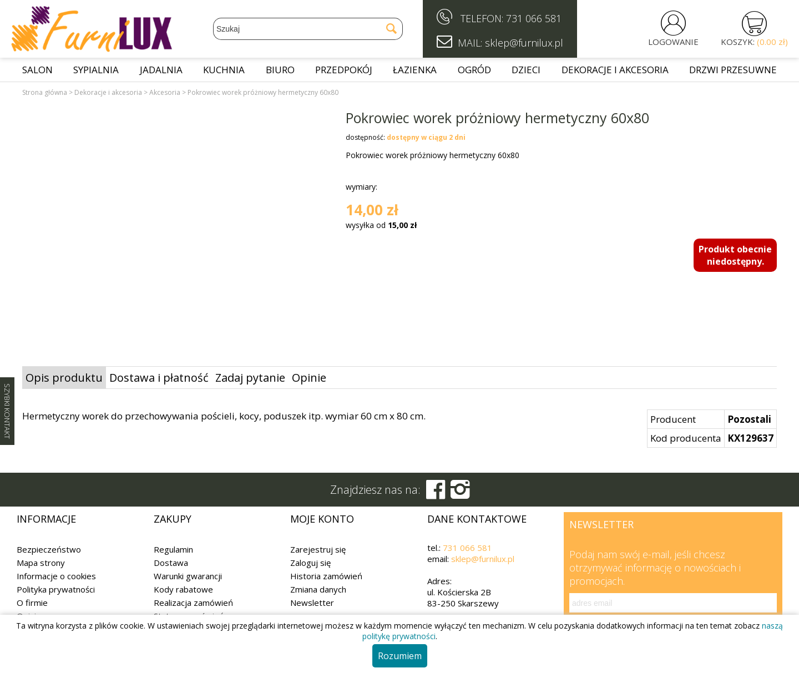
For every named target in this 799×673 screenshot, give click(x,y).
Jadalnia (161, 69)
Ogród (474, 69)
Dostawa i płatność (159, 377)
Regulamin (173, 549)
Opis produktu (64, 377)
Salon (37, 69)
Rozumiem (400, 656)
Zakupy (172, 518)
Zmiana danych (318, 589)
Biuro (280, 69)
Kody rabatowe (183, 589)
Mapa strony (41, 562)
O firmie (32, 602)
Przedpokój (343, 69)
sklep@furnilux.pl (482, 558)
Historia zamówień (326, 575)
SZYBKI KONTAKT (7, 411)
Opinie (309, 377)
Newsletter (312, 602)
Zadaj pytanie (250, 377)
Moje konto (322, 518)
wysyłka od (381, 225)
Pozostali (749, 419)
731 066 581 (534, 18)
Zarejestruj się (318, 549)
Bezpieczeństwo (49, 549)
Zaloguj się (310, 562)
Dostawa (171, 562)
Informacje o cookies (56, 575)
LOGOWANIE (673, 41)
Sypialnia (96, 69)
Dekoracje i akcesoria (615, 69)
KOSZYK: (754, 41)
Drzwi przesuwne (733, 69)
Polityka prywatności (56, 589)
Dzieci (526, 69)
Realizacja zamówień (193, 602)
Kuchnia (224, 69)
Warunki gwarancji (188, 575)
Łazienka (415, 69)
